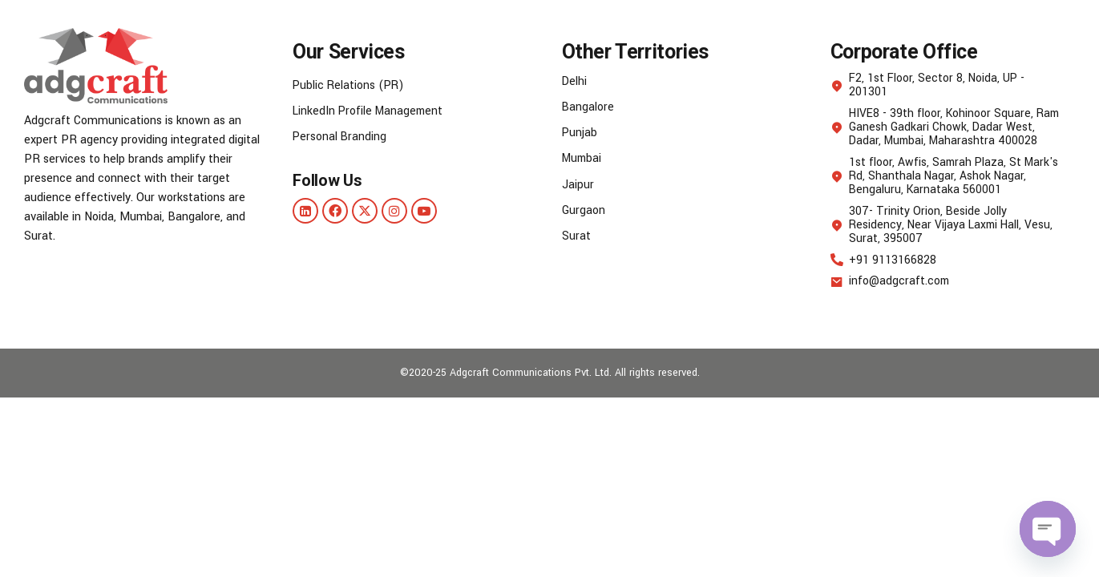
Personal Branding (340, 136)
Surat (576, 235)
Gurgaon (583, 209)
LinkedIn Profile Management (370, 111)
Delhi (575, 81)
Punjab (580, 132)
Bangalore (588, 107)
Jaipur (578, 184)
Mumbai (583, 158)
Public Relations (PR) (350, 85)
